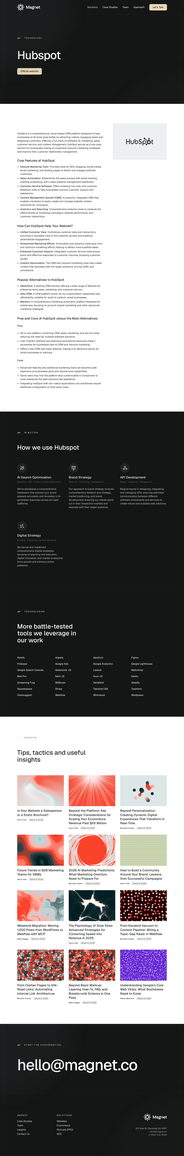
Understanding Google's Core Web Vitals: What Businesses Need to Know (141, 989)
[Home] (28, 7)
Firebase (22, 663)
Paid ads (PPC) (65, 1129)
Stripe (58, 688)
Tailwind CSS (100, 688)
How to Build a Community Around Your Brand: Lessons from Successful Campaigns (141, 874)
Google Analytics (103, 663)
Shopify (135, 682)
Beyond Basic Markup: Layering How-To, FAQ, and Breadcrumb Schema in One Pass (89, 991)
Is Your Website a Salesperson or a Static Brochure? (39, 813)
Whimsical (99, 695)
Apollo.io (98, 657)
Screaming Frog (26, 682)
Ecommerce (63, 1125)
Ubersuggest (24, 695)
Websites (62, 1121)
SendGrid (98, 682)
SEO (59, 1134)
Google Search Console (30, 670)
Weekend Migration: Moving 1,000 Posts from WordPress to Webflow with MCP (40, 930)
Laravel (97, 670)
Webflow (60, 695)
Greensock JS (63, 670)
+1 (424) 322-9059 (157, 1134)
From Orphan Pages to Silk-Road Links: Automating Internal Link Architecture (37, 989)
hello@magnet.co (158, 1131)
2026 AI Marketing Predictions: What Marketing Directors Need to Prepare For (92, 874)
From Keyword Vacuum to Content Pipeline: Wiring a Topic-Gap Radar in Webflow (141, 930)
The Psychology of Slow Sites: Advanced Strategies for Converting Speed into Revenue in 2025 (91, 932)
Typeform (136, 688)
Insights (21, 1129)
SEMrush (60, 682)
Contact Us (23, 1134)
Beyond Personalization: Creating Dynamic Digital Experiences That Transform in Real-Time (142, 817)
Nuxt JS (97, 676)
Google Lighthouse (141, 663)
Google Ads (61, 663)
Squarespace (24, 688)
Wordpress (137, 695)
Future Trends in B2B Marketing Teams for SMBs (40, 872)
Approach (139, 7)
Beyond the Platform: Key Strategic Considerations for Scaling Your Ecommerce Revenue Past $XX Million (90, 817)
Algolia (59, 657)
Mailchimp (137, 670)
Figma (134, 657)
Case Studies (110, 7)
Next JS (59, 676)
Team (126, 7)
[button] (92, 7)
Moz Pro (21, 676)
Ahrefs (21, 657)
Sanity (134, 676)
